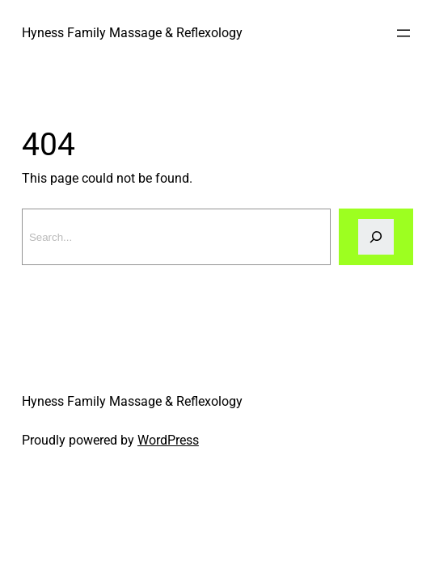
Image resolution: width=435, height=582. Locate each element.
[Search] (376, 237)
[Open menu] (403, 33)
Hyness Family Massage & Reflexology (132, 32)
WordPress (168, 440)
